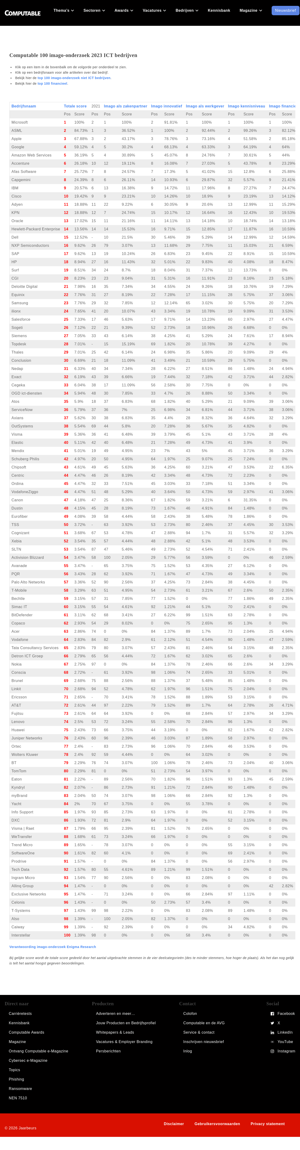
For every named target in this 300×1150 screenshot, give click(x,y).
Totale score (75, 106)
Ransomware (20, 1089)
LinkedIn (285, 1032)
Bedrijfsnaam (23, 106)
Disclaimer (174, 1124)
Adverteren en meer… (115, 1014)
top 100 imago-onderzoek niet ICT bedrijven (74, 78)
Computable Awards (26, 1032)
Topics (14, 1070)
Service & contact (198, 1032)
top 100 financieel (52, 83)
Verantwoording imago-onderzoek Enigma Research (52, 947)
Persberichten (108, 1051)
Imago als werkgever (205, 106)
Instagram (286, 1051)
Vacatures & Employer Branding (124, 1042)
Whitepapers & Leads (115, 1032)
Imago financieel (284, 106)
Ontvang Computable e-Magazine (38, 1051)
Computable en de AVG (204, 1023)
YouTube (285, 1042)
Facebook (286, 1014)
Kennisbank (19, 1023)
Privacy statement (268, 1124)
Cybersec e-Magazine (28, 1060)
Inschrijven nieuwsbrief (203, 1042)
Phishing (16, 1079)
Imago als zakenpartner (125, 106)
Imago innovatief (166, 106)
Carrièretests (20, 1014)
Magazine (17, 1042)
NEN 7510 (18, 1098)
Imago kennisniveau (246, 106)
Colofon (190, 1014)
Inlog (187, 1051)
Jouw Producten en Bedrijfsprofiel (126, 1023)
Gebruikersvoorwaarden (217, 1124)
